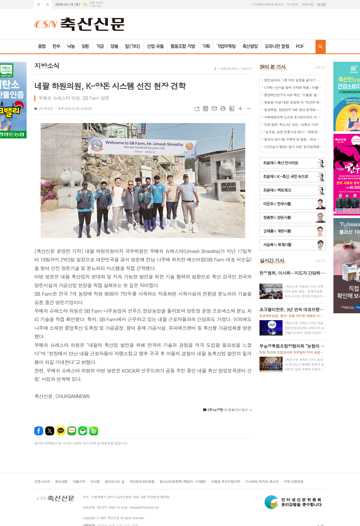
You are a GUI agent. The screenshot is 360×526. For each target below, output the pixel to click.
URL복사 (196, 108)
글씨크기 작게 (249, 108)
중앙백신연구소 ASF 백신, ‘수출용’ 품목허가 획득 (293, 94)
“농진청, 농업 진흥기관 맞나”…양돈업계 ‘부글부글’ (293, 131)
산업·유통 (155, 46)
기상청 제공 (95, 6)
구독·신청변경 (293, 482)
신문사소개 (42, 482)
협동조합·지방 (183, 46)
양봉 (114, 46)
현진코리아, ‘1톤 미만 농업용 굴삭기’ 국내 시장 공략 (293, 80)
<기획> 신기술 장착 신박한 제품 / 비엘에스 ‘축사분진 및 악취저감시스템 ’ (293, 87)
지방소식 (246, 68)
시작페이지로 (38, 4)
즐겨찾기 (47, 4)
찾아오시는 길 (115, 482)
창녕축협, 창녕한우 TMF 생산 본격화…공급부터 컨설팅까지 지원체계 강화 (293, 109)
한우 (56, 46)
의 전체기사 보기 (225, 409)
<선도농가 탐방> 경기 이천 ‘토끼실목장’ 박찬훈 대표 (293, 146)
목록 (205, 108)
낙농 (71, 46)
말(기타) (132, 46)
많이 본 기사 (272, 66)
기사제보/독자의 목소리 (268, 4)
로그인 (321, 4)
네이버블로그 (71, 430)
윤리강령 (61, 482)
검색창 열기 (321, 46)
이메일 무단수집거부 (225, 482)
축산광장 (250, 46)
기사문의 (292, 4)
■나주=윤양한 (43, 108)
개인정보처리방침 (141, 482)
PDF (300, 46)
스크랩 (231, 108)
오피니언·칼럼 (277, 46)
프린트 (223, 108)
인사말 (95, 482)
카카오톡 (60, 430)
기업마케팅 (226, 46)
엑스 (49, 430)
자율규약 (79, 482)
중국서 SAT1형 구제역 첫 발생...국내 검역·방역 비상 (293, 139)
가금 (100, 46)
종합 (42, 46)
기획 (206, 46)
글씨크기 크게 (240, 108)
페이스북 (38, 430)
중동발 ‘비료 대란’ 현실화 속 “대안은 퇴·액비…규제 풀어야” (293, 102)
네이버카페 (82, 430)
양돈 (85, 46)
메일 (214, 108)
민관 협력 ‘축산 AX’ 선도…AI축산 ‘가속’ (291, 124)
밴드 (93, 430)
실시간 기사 (272, 260)
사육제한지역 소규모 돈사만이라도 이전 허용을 (293, 117)
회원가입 (307, 4)
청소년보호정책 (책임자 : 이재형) (183, 482)
